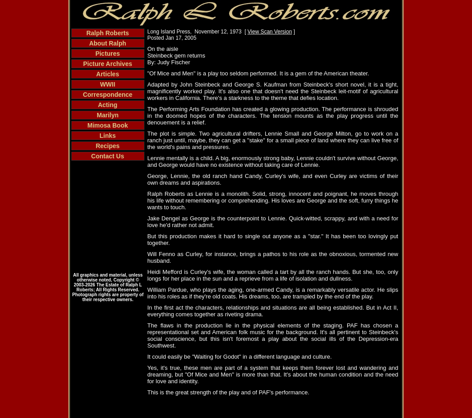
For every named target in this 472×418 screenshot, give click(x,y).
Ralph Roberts (107, 33)
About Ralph (107, 43)
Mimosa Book (107, 125)
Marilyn (108, 115)
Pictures (107, 53)
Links (107, 135)
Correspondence (107, 94)
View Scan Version (269, 32)
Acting (108, 104)
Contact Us (107, 156)
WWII (107, 84)
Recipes (108, 145)
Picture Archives (107, 63)
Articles (107, 74)
